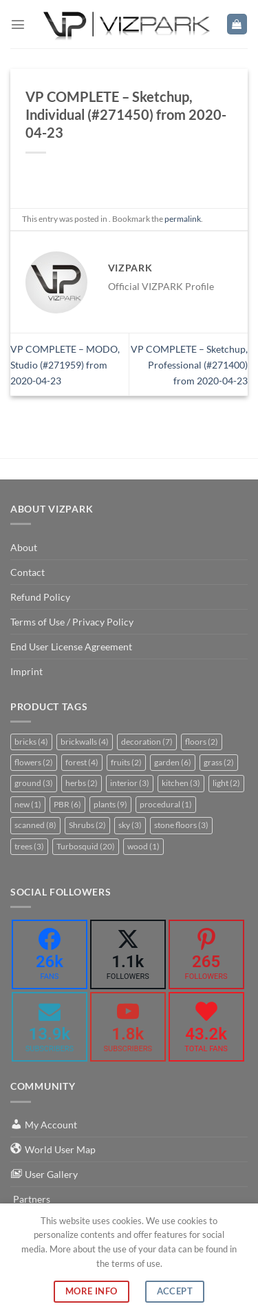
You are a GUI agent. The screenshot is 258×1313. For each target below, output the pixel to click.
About (23, 547)
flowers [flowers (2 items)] (33, 762)
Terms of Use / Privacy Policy (71, 622)
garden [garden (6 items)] (172, 762)
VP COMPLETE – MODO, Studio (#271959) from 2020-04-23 (65, 364)
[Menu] (17, 24)
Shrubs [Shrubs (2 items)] (87, 824)
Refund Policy (40, 597)
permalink (182, 218)
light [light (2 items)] (226, 782)
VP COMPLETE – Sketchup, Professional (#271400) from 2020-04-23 (189, 364)
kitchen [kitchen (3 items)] (181, 782)
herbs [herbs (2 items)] (81, 782)
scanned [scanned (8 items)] (35, 824)
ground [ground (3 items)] (33, 782)
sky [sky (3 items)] (130, 824)
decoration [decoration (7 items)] (147, 741)
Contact (27, 572)
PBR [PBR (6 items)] (67, 804)
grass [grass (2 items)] (219, 762)
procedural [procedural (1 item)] (166, 804)
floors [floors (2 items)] (201, 741)
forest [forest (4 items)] (81, 762)
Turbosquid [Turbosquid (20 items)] (85, 846)
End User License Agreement (71, 646)
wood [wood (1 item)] (143, 846)
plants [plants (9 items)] (110, 804)
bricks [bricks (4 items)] (31, 741)
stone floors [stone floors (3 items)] (181, 824)
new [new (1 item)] (27, 804)
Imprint (26, 671)
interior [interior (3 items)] (129, 782)
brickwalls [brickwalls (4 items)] (85, 741)
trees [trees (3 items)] (29, 846)
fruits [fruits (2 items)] (126, 762)
